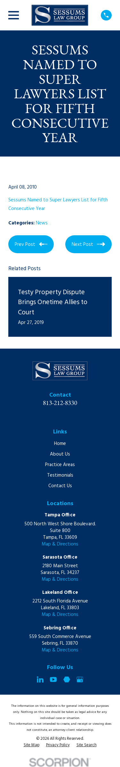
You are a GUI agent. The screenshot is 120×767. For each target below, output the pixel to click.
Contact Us (60, 486)
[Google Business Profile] (79, 679)
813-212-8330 (60, 403)
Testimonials (60, 475)
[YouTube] (53, 679)
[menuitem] (31, 745)
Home (60, 444)
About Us (60, 454)
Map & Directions (60, 544)
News (42, 223)
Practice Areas (60, 465)
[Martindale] (66, 679)
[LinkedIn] (40, 679)
